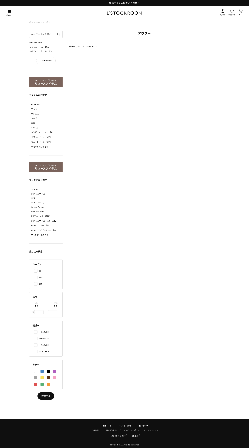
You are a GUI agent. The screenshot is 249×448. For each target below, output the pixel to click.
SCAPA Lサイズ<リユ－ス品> (44, 221)
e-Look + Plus (37, 211)
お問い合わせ (143, 426)
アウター (35, 109)
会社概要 (134, 435)
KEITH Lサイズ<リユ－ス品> (43, 230)
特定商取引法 (111, 430)
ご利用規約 (95, 430)
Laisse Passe (37, 207)
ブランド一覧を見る (39, 235)
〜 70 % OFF (44, 345)
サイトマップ (153, 430)
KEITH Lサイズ (37, 202)
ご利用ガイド (106, 426)
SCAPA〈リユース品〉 (41, 216)
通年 (41, 284)
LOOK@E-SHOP (117, 435)
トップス (35, 118)
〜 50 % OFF (44, 338)
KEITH (34, 198)
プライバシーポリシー (132, 430)
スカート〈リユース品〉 (41, 142)
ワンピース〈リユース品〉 (42, 132)
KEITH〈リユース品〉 (40, 225)
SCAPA (37, 22)
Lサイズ (34, 127)
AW (40, 277)
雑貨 (33, 123)
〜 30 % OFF (44, 332)
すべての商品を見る (39, 147)
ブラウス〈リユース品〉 (41, 137)
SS (40, 271)
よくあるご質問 (124, 426)
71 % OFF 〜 (44, 352)
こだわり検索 (46, 60)
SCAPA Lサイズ (38, 194)
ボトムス (35, 114)
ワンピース (35, 104)
